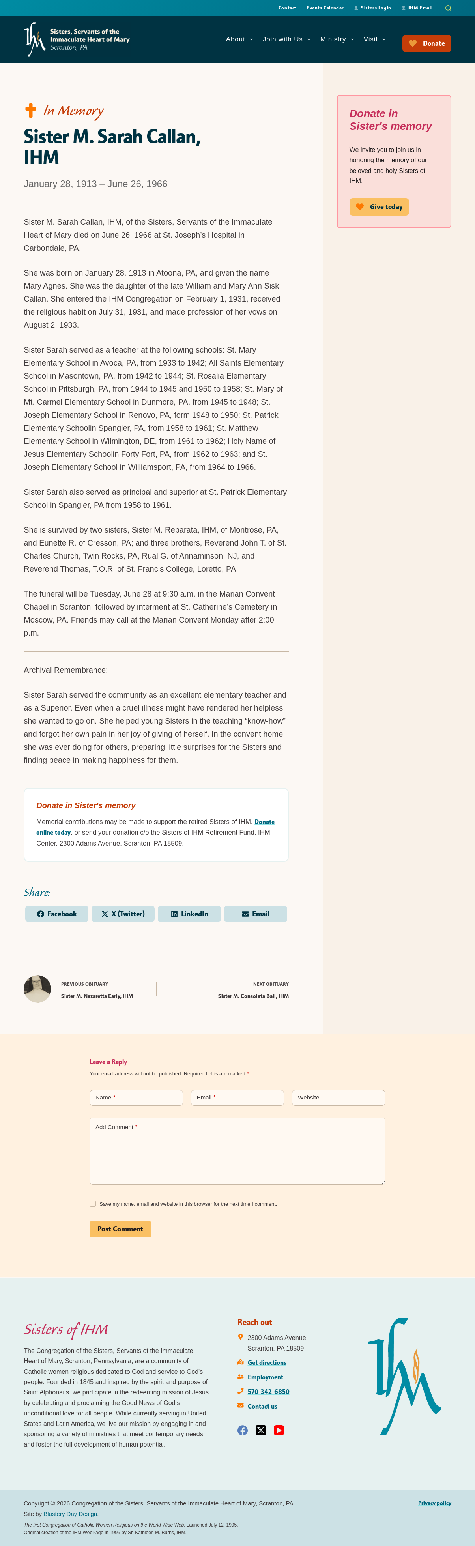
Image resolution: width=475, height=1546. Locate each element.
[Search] (448, 8)
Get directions (267, 1362)
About (241, 39)
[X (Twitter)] (261, 1430)
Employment (265, 1377)
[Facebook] (243, 1430)
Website (308, 1098)
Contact (288, 8)
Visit (376, 39)
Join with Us (288, 39)
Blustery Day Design (70, 1513)
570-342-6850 (269, 1392)
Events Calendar (325, 8)
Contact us (262, 1406)
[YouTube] (279, 1430)
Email (206, 1099)
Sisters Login (372, 8)
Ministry (338, 39)
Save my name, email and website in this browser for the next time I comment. (188, 1205)
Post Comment (120, 1230)
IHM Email (416, 8)
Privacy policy (434, 1503)
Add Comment (116, 1128)
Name (105, 1099)
